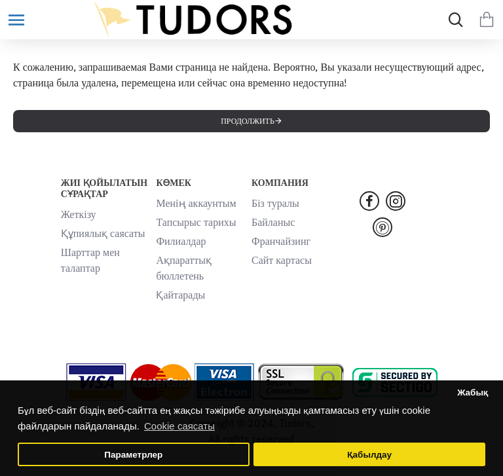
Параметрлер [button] (133, 455)
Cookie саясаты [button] (179, 425)
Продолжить (247, 121)
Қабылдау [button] (369, 455)
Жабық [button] (472, 392)
